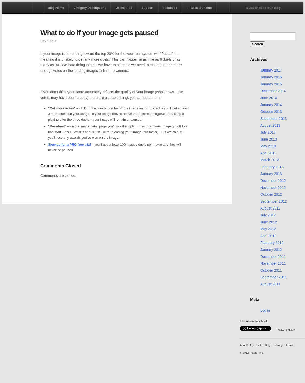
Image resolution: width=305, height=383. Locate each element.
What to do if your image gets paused (99, 33)
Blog (268, 345)
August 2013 (270, 125)
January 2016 (271, 77)
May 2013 (268, 146)
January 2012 (271, 250)
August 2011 (270, 284)
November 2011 (273, 263)
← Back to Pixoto (199, 8)
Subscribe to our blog (263, 8)
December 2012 (273, 181)
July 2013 (268, 132)
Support (147, 8)
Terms (289, 345)
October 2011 (271, 270)
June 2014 (268, 98)
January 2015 (271, 84)
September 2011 (273, 277)
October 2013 (271, 112)
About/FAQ (247, 345)
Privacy (278, 345)
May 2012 (268, 229)
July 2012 (268, 215)
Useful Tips (124, 8)
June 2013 (268, 139)
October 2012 (271, 194)
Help (259, 345)
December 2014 (273, 91)
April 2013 (268, 153)
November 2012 (273, 187)
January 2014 (271, 105)
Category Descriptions (89, 8)
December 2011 (273, 256)
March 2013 (269, 160)
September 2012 (273, 201)
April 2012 (268, 236)
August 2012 (270, 208)
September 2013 (273, 119)
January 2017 (271, 70)
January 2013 (271, 174)
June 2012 (268, 222)
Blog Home (56, 8)
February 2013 (272, 167)
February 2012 (272, 243)
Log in (265, 310)
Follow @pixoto (285, 329)
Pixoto (17, 7)
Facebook (170, 8)
